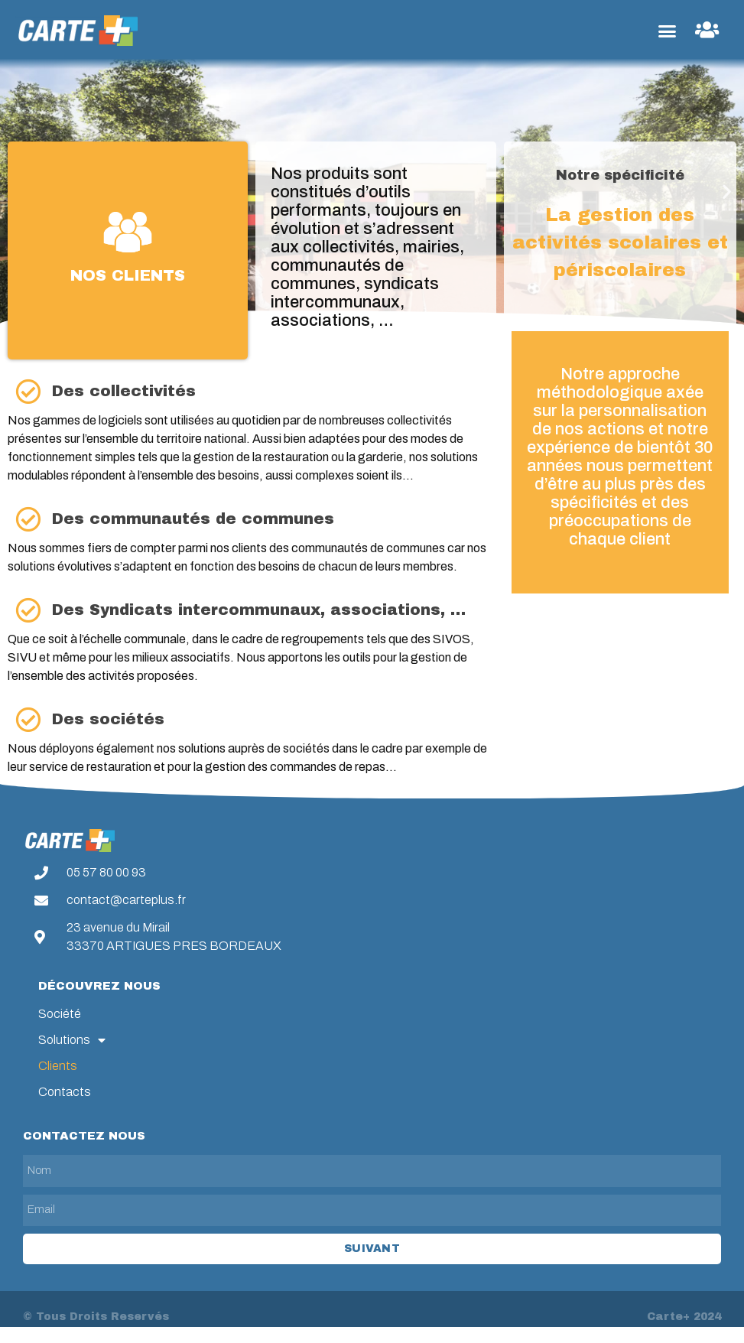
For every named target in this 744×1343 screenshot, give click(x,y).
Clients (57, 1065)
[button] (666, 30)
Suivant (372, 1248)
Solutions (72, 1040)
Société (59, 1013)
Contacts (64, 1091)
